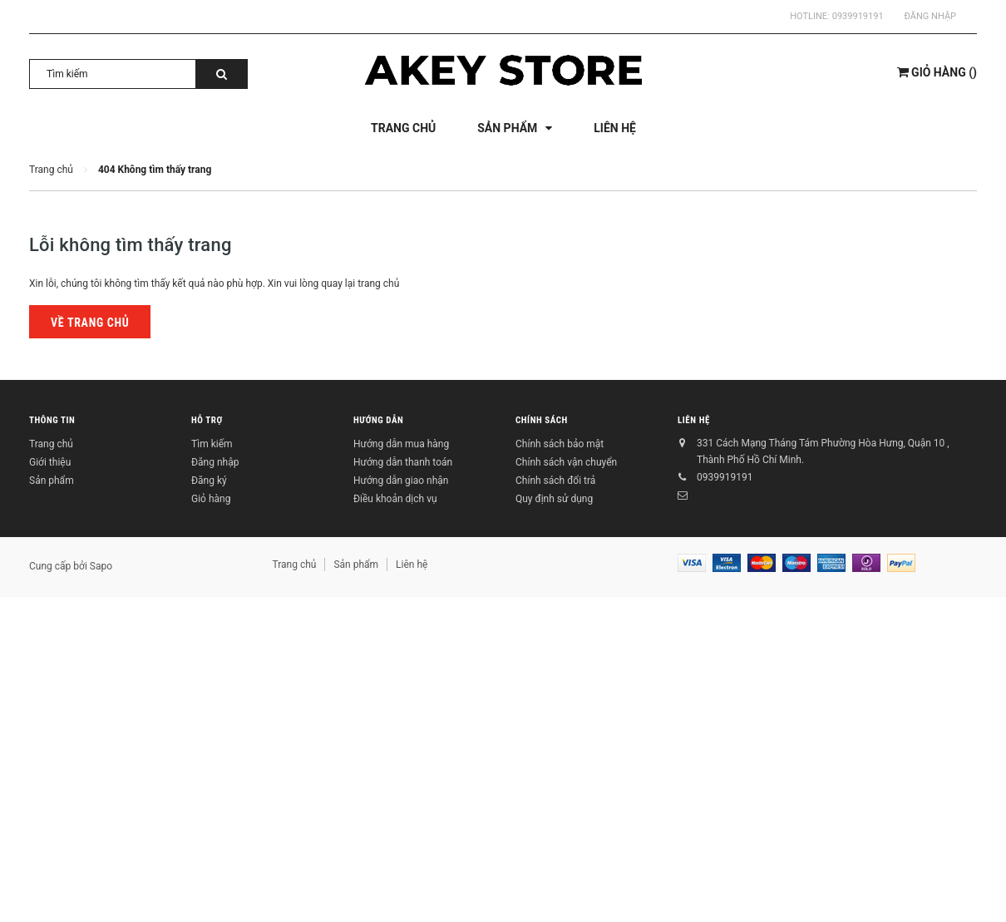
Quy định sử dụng (554, 499)
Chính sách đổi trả (555, 480)
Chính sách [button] (541, 420)
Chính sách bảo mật (559, 444)
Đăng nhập (930, 16)
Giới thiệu (50, 462)
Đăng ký (209, 480)
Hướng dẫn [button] (378, 420)
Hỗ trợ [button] (207, 420)
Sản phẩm (51, 480)
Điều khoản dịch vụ (395, 499)
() (937, 72)
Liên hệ (694, 420)
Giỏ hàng (210, 499)
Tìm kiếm (212, 444)
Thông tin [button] (52, 420)
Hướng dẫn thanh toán (402, 462)
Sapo (101, 566)
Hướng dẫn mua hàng (401, 444)
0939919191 (858, 16)
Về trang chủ (90, 322)
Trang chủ (51, 444)
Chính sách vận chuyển (566, 462)
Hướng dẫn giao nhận (400, 480)
